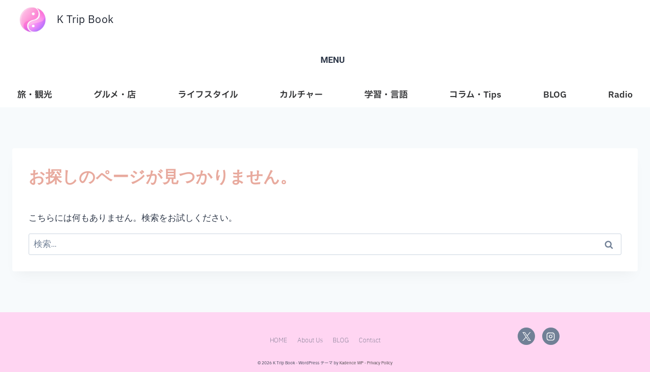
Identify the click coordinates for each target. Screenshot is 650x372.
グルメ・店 (115, 94)
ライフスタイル (208, 94)
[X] (526, 336)
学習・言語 (386, 94)
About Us (309, 341)
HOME (279, 341)
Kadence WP (351, 363)
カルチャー (301, 94)
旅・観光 (34, 94)
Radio (620, 94)
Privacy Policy (379, 363)
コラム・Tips (475, 94)
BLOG (555, 94)
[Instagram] (551, 336)
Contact (369, 341)
